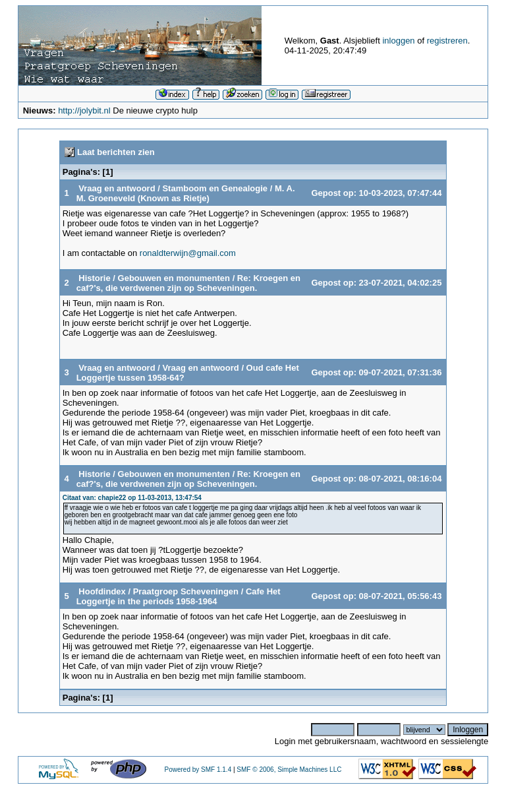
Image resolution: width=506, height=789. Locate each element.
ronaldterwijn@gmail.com (188, 253)
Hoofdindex (102, 591)
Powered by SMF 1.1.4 (197, 769)
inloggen (398, 41)
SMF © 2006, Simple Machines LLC (289, 769)
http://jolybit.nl (84, 110)
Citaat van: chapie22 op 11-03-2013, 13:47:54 (132, 497)
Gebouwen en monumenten (174, 278)
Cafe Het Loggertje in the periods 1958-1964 (178, 596)
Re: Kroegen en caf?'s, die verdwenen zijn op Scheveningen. (188, 283)
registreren (447, 41)
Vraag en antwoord (116, 188)
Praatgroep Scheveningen (186, 591)
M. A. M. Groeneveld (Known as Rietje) (185, 193)
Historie (94, 278)
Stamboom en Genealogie (215, 188)
